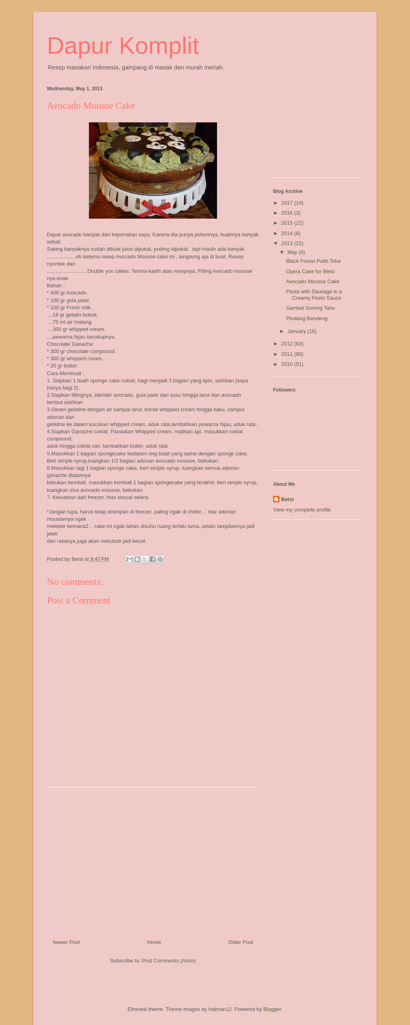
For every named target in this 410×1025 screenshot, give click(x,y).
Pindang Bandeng (306, 318)
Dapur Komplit (123, 45)
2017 (287, 203)
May (293, 252)
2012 (287, 344)
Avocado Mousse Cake (312, 281)
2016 (287, 213)
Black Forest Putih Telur (313, 261)
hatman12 (220, 1009)
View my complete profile (302, 510)
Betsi (287, 499)
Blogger (272, 1009)
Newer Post (66, 942)
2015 (287, 223)
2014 (287, 233)
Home (154, 942)
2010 (287, 364)
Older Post (241, 942)
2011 (287, 354)
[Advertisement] (153, 860)
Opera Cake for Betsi (310, 271)
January (297, 331)
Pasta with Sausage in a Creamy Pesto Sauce (314, 294)
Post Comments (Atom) (169, 961)
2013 (287, 243)
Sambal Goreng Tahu (310, 308)
